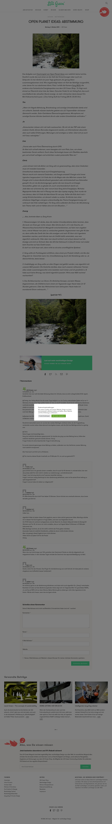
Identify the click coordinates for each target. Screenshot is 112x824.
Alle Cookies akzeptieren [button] (58, 416)
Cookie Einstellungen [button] (44, 416)
